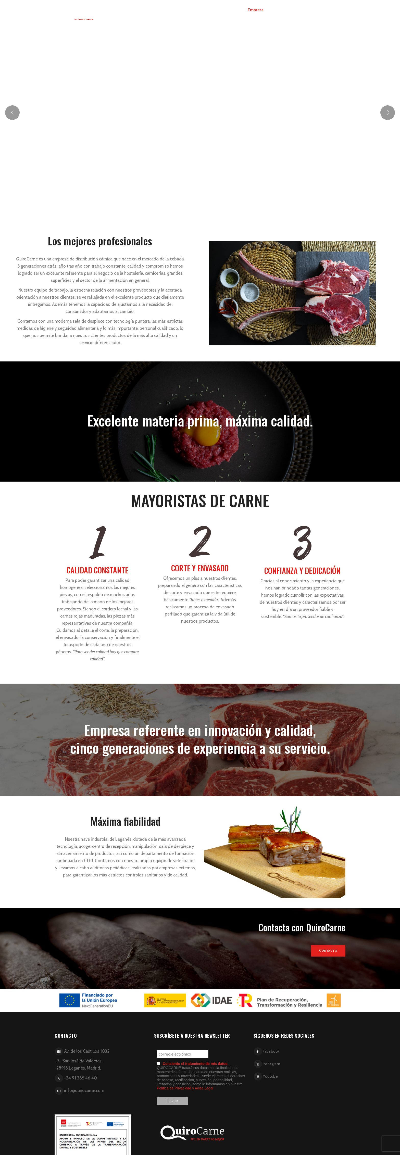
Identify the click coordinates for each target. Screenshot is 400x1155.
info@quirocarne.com (84, 1090)
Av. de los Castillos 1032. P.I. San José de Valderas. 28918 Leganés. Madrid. (81, 1060)
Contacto (328, 9)
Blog (307, 9)
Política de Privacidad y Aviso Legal (185, 1088)
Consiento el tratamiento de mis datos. (196, 1064)
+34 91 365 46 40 (80, 1078)
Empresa (256, 9)
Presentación (283, 9)
